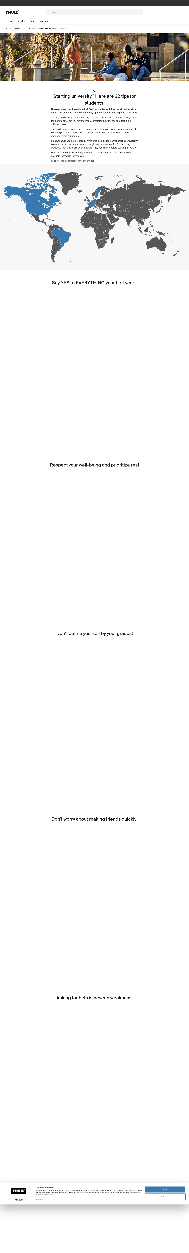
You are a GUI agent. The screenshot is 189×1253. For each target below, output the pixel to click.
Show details (40, 1248)
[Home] (26, 12)
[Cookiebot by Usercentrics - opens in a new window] (18, 1248)
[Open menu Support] (45, 21)
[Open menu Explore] (35, 21)
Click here (56, 160)
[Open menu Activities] (24, 21)
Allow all (165, 1238)
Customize (165, 1245)
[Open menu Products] (12, 21)
